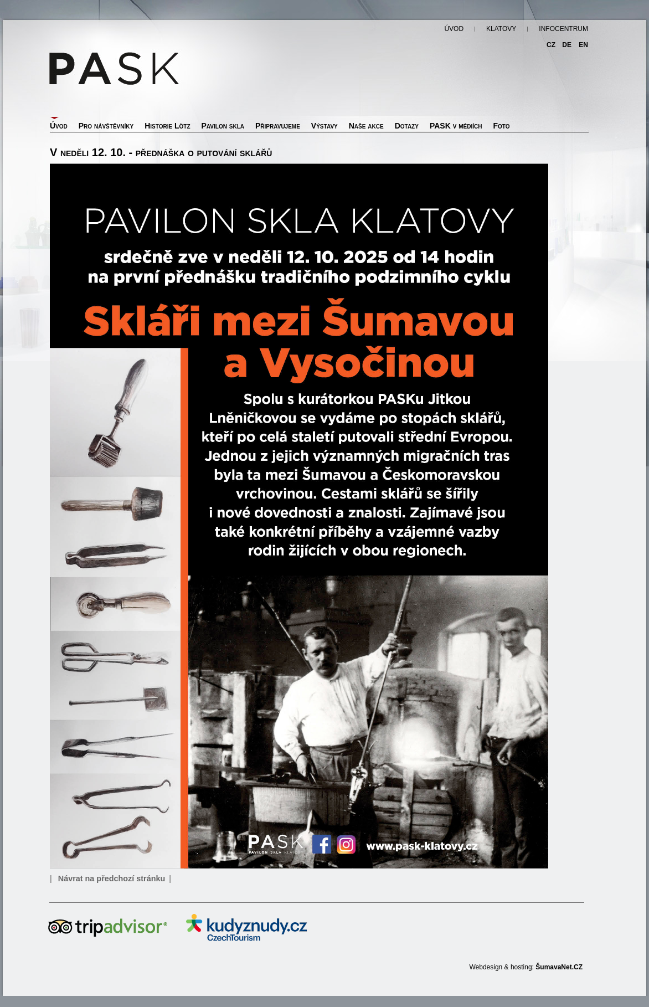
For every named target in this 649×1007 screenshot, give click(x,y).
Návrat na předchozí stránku (112, 878)
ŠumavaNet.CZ (559, 967)
